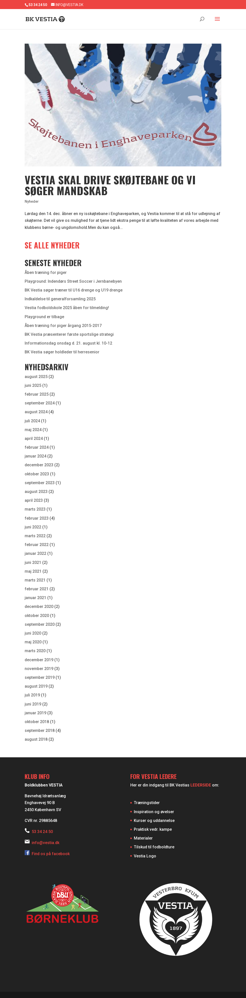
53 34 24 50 (42, 831)
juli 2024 (32, 421)
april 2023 (34, 500)
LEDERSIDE (200, 785)
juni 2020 (33, 633)
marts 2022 (35, 535)
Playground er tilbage (44, 316)
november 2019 (39, 668)
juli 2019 (32, 695)
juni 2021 (33, 562)
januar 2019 (35, 713)
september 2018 (40, 730)
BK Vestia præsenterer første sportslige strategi (69, 334)
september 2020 (40, 624)
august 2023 (36, 491)
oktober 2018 (37, 721)
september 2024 (40, 403)
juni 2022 (33, 527)
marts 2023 (35, 509)
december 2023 (39, 465)
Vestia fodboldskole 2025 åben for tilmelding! (67, 307)
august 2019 (36, 686)
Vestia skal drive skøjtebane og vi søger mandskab (110, 185)
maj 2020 (33, 642)
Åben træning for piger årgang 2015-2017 (63, 325)
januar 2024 (35, 456)
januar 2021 (35, 597)
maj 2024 (33, 429)
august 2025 (36, 376)
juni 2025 (33, 385)
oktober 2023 (37, 474)
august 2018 (36, 739)
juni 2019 (33, 704)
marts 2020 (35, 650)
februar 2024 (37, 447)
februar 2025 (37, 394)
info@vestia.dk (45, 842)
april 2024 (34, 438)
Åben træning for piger (46, 272)
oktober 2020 (37, 615)
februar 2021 (37, 589)
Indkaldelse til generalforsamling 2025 (60, 299)
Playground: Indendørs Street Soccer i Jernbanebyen (73, 281)
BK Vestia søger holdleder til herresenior (62, 352)
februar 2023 (37, 518)
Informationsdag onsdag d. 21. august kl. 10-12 (68, 343)
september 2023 (40, 482)
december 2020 (39, 606)
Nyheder (32, 201)
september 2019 (40, 677)
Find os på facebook (47, 853)
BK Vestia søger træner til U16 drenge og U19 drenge (73, 290)
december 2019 (39, 659)
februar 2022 (37, 544)
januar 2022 (35, 553)
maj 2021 (33, 571)
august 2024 (36, 411)
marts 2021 (35, 580)
